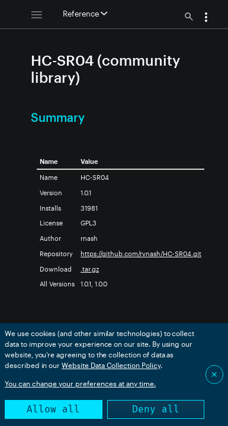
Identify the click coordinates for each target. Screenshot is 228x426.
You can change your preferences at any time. (80, 383)
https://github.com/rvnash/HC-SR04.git (141, 253)
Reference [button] (85, 13)
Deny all (155, 409)
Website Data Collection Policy (111, 365)
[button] (206, 18)
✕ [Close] (214, 374)
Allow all (53, 409)
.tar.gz (90, 269)
